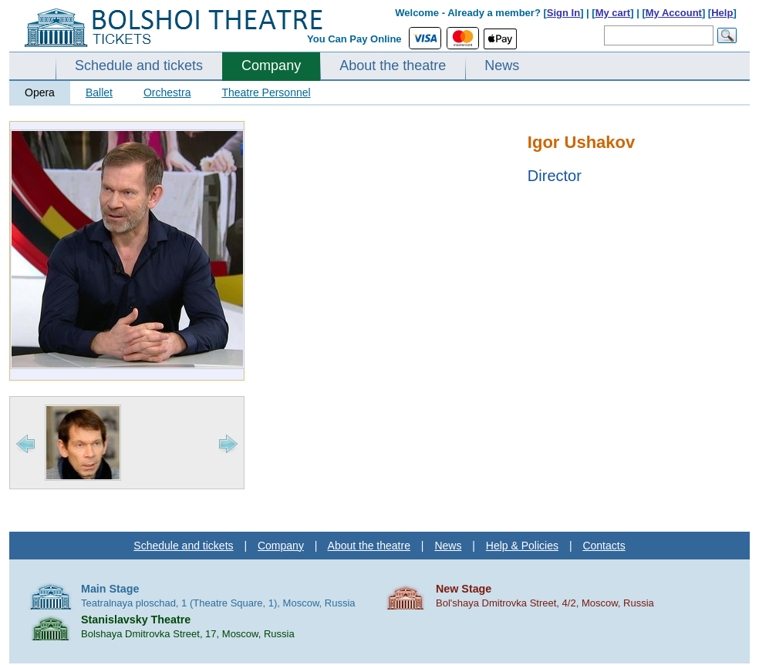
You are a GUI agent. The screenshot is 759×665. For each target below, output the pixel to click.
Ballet (99, 92)
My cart (613, 12)
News (501, 65)
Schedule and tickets (139, 65)
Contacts (603, 545)
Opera (40, 92)
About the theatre (392, 65)
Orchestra (167, 92)
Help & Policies (522, 545)
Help (722, 12)
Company (271, 65)
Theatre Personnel (265, 92)
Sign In (563, 12)
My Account (674, 12)
